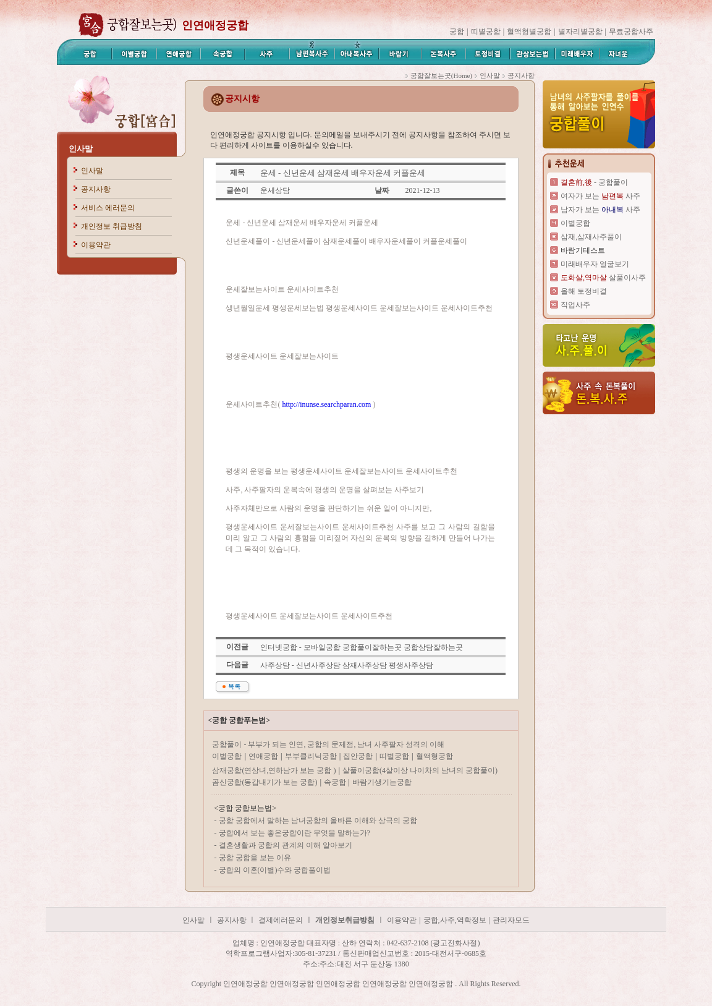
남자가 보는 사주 (600, 209)
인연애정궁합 (215, 25)
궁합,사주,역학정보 (454, 920)
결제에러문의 (280, 920)
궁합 (456, 31)
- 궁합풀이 (594, 182)
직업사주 (575, 305)
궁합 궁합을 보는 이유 (255, 857)
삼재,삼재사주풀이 (591, 236)
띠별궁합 (486, 31)
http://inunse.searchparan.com (326, 404)
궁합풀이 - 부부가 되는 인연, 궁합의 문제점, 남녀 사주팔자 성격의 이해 (328, 744)
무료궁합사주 (631, 31)
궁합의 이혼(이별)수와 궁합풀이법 (275, 870)
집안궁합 (358, 756)
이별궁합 (227, 756)
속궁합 (336, 782)
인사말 (81, 148)
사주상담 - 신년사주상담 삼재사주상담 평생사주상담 (346, 665)
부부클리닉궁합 (311, 756)
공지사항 (96, 189)
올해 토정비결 (584, 291)
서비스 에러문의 (108, 207)
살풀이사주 (603, 277)
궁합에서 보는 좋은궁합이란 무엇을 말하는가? (294, 833)
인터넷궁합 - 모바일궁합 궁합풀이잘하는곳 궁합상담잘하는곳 (361, 647)
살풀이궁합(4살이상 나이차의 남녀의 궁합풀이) (420, 770)
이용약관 (96, 245)
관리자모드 (511, 920)
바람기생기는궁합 (382, 782)
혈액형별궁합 (529, 31)
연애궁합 (263, 756)
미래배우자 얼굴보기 (595, 264)
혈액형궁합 (434, 756)
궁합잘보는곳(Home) (441, 75)
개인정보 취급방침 (111, 226)
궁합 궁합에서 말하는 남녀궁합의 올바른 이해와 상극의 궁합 (318, 820)
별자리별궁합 (580, 31)
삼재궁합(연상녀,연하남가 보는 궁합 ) (274, 770)
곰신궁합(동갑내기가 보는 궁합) (264, 782)
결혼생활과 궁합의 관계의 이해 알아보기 (285, 845)
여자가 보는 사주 (600, 196)
